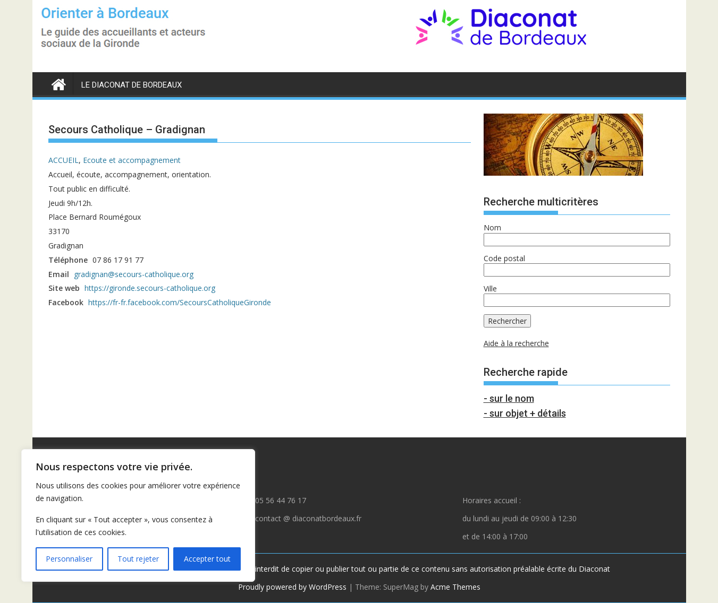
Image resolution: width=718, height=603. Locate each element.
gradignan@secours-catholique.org (133, 274)
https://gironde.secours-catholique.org (150, 288)
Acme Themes (455, 587)
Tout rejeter (138, 559)
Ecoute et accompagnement (132, 160)
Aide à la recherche (516, 343)
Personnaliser (69, 559)
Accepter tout (207, 559)
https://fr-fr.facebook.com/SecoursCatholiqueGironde (179, 302)
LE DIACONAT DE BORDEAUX (131, 85)
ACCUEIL (63, 160)
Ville (490, 288)
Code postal (504, 258)
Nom (492, 227)
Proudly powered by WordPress (292, 587)
